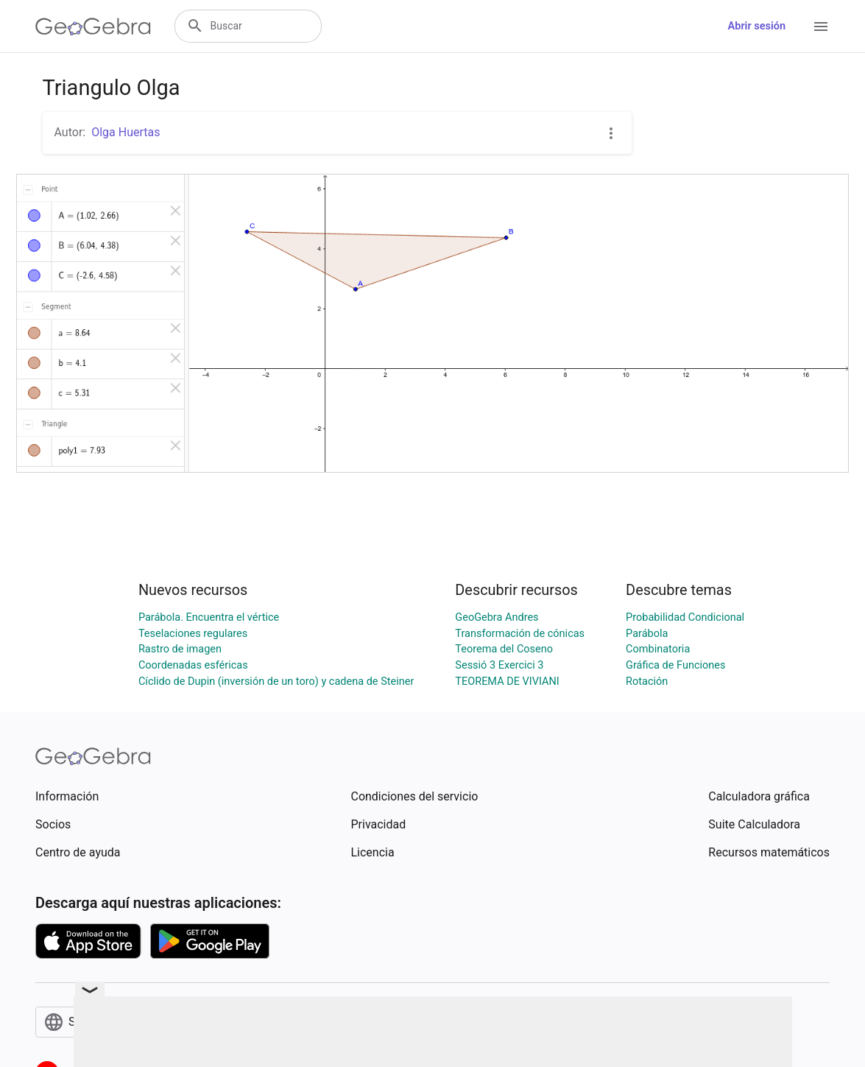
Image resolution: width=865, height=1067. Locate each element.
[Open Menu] (821, 26)
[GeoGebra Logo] (93, 26)
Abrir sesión (756, 26)
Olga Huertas (125, 132)
